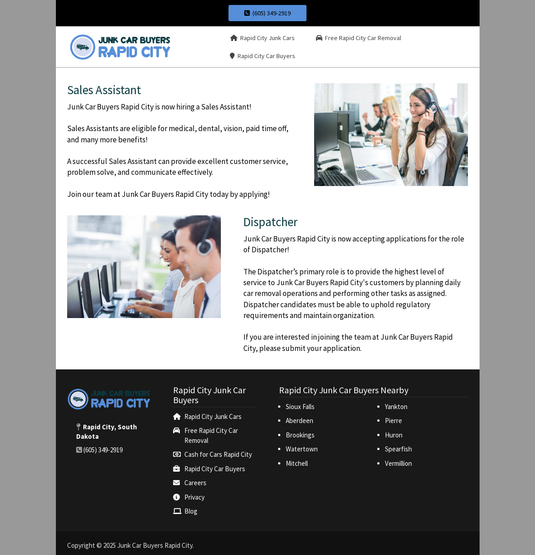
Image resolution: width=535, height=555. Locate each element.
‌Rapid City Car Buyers (214, 468)
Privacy (194, 497)
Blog (190, 511)
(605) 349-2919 (267, 13)
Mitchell (297, 463)
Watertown (302, 449)
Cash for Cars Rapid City (218, 454)
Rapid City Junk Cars (213, 416)
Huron (393, 435)
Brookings (300, 435)
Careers (195, 482)
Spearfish (398, 449)
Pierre (393, 420)
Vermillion (398, 463)
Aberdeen (299, 420)
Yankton (396, 406)
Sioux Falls (301, 406)
